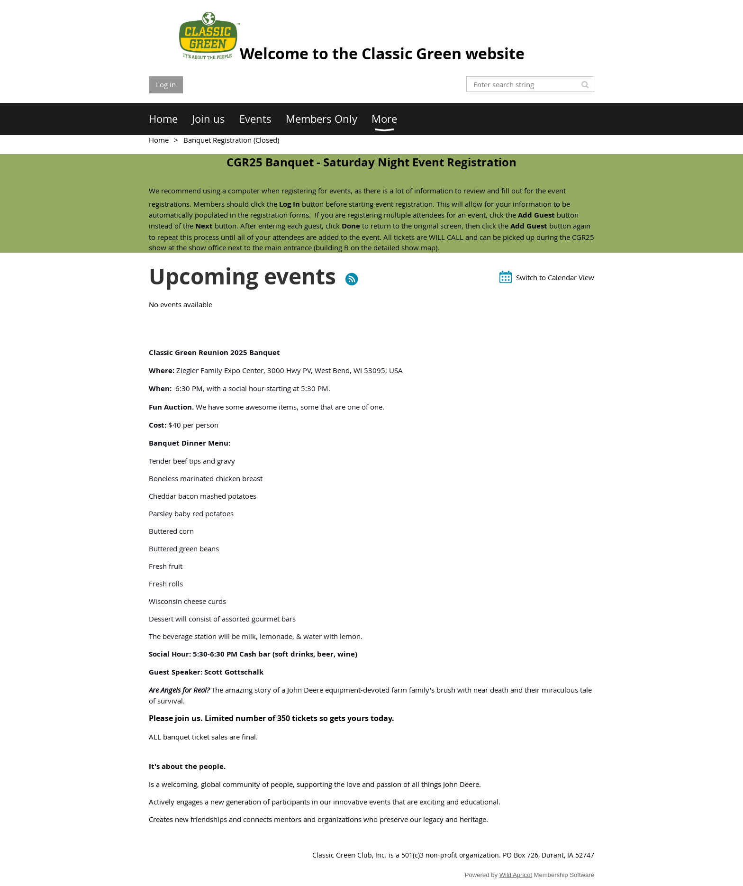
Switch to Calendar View (555, 277)
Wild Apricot (515, 874)
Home (159, 140)
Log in (166, 84)
